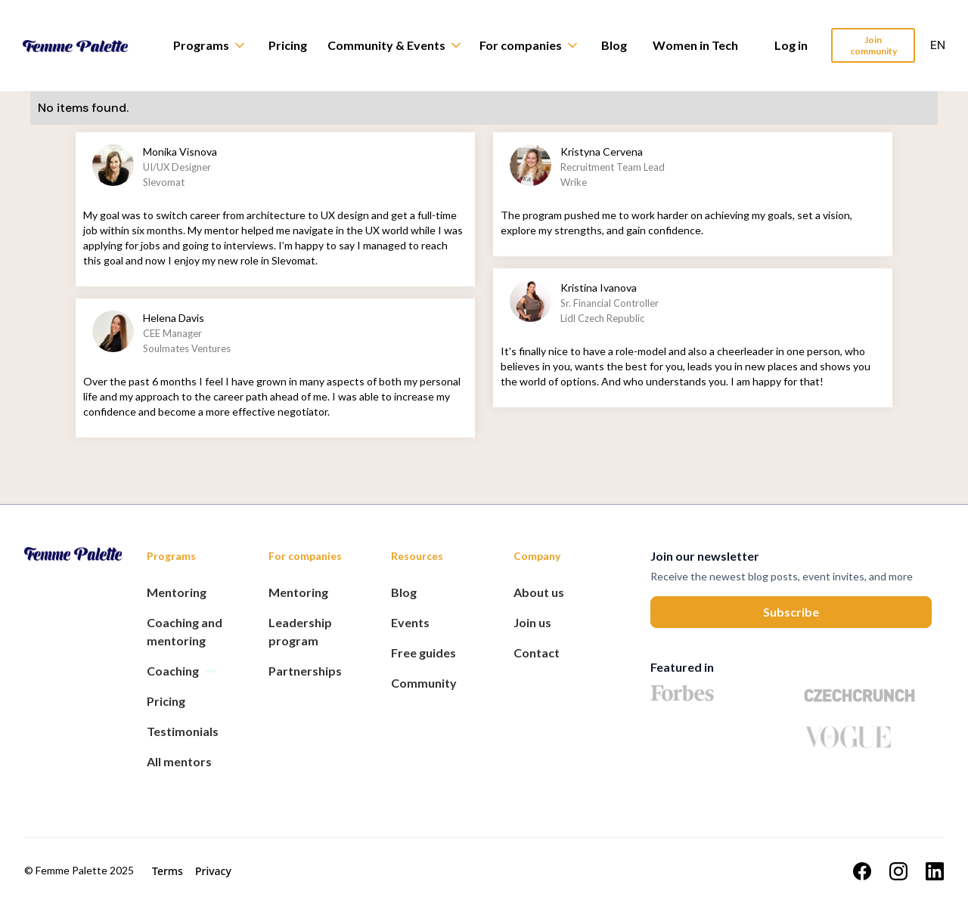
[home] (87, 45)
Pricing (287, 45)
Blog (614, 45)
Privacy (213, 871)
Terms (167, 871)
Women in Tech (695, 45)
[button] (216, 45)
